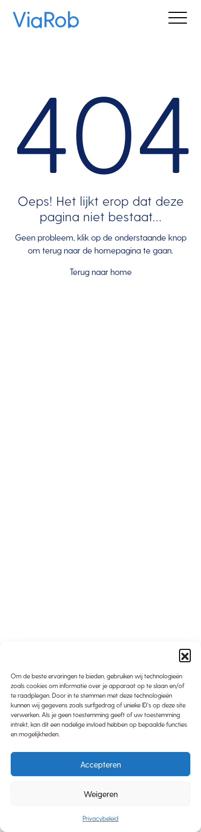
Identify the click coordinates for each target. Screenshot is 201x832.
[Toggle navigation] (177, 20)
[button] (185, 654)
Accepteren (100, 764)
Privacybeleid (100, 818)
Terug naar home (101, 271)
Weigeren (101, 794)
